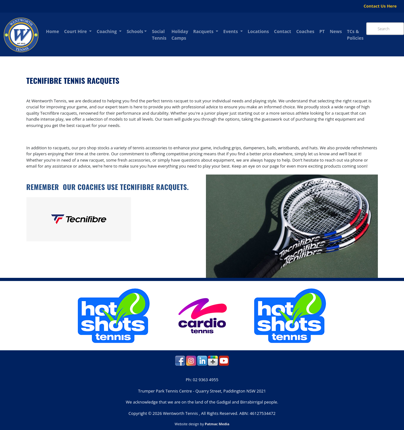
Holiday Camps (179, 34)
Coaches (305, 31)
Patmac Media (217, 423)
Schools (135, 31)
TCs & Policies (355, 34)
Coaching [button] (107, 31)
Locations (258, 31)
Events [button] (231, 31)
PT (322, 31)
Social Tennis (159, 34)
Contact (282, 31)
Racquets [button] (204, 31)
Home (52, 31)
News (336, 31)
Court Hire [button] (76, 31)
